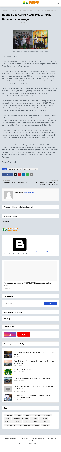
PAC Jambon (36, 415)
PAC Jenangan (47, 415)
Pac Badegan (45, 425)
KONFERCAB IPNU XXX (15, 169)
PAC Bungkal (27, 415)
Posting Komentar (8, 225)
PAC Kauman (16, 418)
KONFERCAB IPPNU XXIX (14, 10)
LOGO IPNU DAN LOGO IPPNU (22, 369)
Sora (26, 443)
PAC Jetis (7, 418)
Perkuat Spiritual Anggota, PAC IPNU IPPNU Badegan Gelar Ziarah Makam (28, 284)
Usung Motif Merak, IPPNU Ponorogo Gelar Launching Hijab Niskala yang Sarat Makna (34, 362)
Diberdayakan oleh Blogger (28, 252)
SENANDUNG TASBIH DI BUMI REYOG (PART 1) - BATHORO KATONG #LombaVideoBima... (33, 388)
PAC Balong (18, 415)
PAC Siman (46, 421)
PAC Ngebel (34, 418)
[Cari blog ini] (24, 303)
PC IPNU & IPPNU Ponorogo (31, 425)
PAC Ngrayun (43, 418)
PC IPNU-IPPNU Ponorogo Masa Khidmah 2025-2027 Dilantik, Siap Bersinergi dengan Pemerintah (33, 396)
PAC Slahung (8, 425)
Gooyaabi (39, 443)
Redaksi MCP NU (7, 23)
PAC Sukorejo (18, 425)
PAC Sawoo (37, 421)
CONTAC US (31, 440)
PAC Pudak (18, 421)
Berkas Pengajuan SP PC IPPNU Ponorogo (16, 438)
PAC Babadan (8, 415)
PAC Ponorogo (9, 421)
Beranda (4, 10)
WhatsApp (7, 319)
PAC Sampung (28, 421)
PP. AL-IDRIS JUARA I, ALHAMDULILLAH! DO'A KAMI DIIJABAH (32, 378)
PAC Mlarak (25, 418)
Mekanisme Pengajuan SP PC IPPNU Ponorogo (43, 438)
